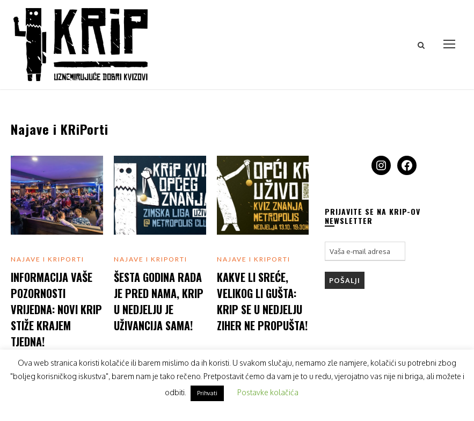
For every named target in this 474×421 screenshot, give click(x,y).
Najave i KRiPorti (47, 259)
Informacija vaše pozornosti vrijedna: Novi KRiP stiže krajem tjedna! (56, 309)
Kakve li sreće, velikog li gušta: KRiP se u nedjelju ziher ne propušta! (262, 301)
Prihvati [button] (207, 393)
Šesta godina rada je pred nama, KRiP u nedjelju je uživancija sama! (158, 301)
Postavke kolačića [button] (267, 392)
